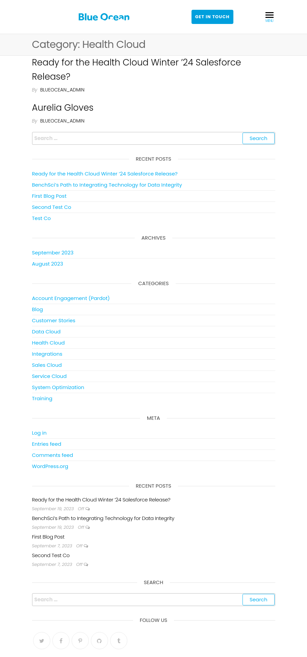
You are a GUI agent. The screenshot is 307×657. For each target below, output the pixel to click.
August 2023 (47, 263)
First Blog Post (49, 195)
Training (42, 398)
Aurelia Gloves (63, 108)
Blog (37, 309)
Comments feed (52, 455)
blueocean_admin (62, 89)
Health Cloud (48, 342)
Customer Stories (54, 320)
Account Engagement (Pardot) (71, 298)
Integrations (47, 353)
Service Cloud (49, 376)
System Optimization (58, 387)
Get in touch (212, 16)
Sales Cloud (47, 364)
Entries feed (46, 443)
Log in (39, 432)
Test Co (41, 218)
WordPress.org (50, 466)
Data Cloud (46, 331)
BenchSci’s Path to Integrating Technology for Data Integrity (107, 184)
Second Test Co (51, 207)
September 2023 (53, 252)
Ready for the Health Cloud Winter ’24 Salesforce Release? (105, 173)
